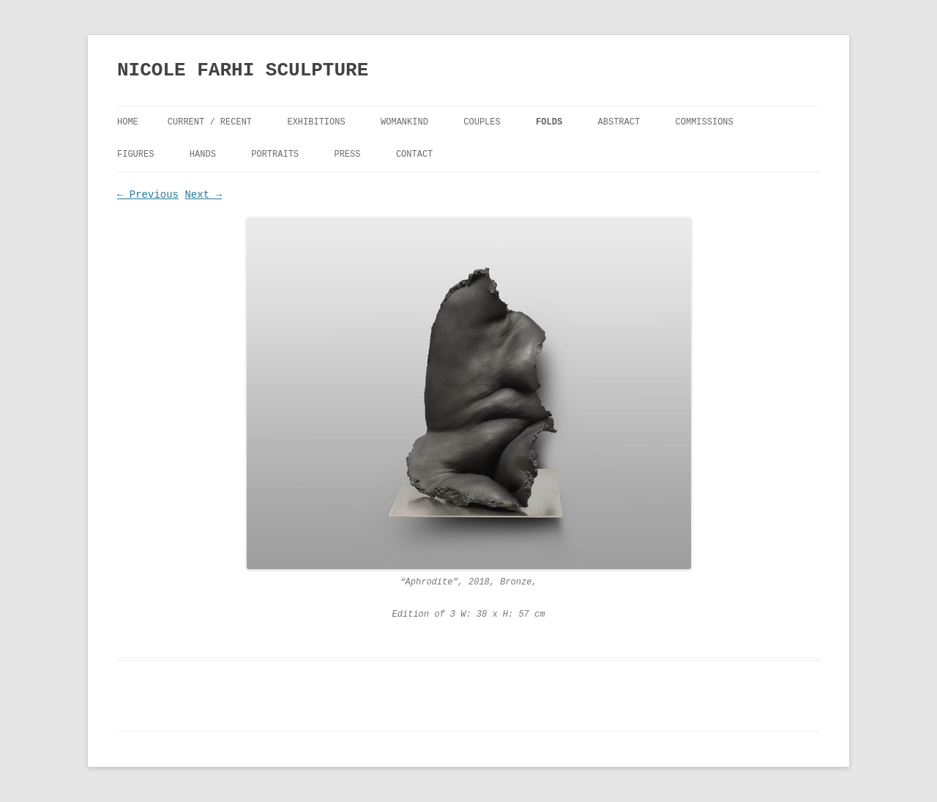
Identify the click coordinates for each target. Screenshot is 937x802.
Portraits (275, 154)
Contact (414, 154)
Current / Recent (210, 122)
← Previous (148, 195)
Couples (481, 122)
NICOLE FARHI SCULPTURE (242, 70)
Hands (203, 154)
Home (127, 122)
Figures (135, 154)
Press (347, 154)
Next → (202, 195)
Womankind (404, 122)
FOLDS (549, 122)
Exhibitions (316, 122)
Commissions (704, 122)
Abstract (619, 122)
